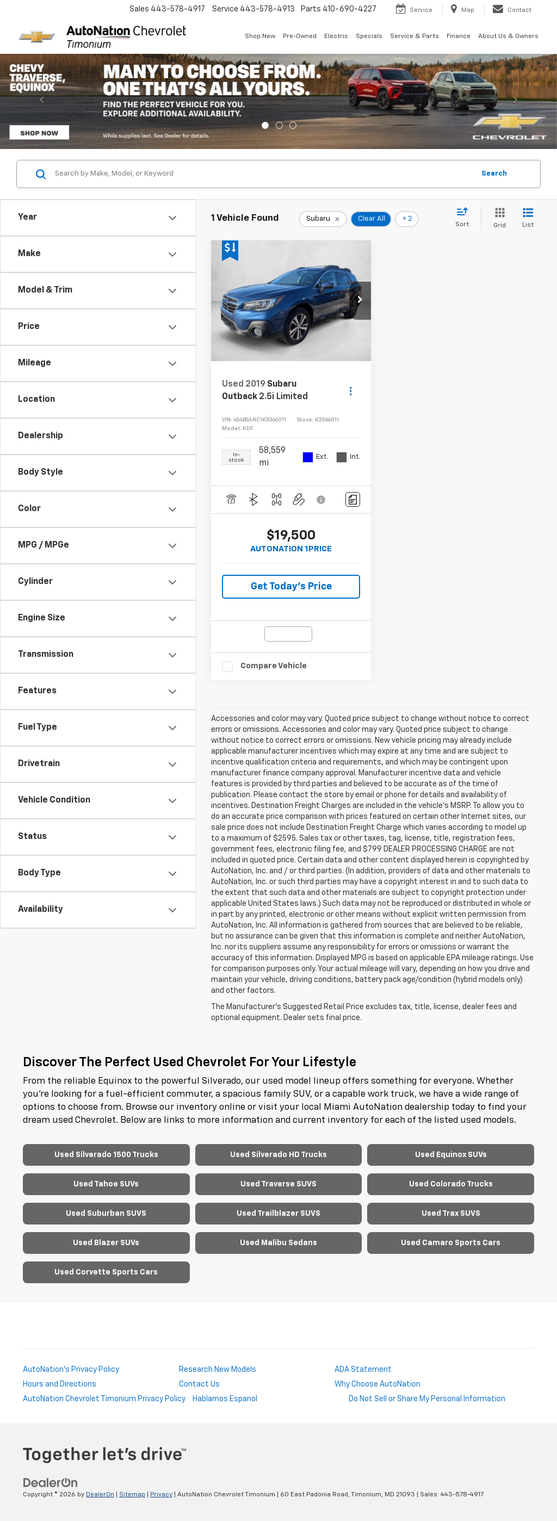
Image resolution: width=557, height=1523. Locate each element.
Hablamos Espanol (225, 1399)
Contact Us (199, 1384)
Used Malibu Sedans (278, 1243)
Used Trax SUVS (451, 1213)
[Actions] (350, 390)
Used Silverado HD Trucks (278, 1155)
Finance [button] (459, 36)
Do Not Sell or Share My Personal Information (427, 1399)
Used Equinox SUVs (451, 1155)
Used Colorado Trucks (451, 1184)
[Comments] (352, 499)
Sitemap (132, 1494)
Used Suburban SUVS (106, 1213)
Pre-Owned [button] (300, 36)
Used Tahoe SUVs (106, 1184)
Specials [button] (369, 36)
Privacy (161, 1494)
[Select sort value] (465, 218)
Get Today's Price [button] (291, 587)
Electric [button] (336, 36)
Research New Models (217, 1369)
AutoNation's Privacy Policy (71, 1369)
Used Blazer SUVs (106, 1243)
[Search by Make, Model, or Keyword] (263, 174)
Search (494, 173)
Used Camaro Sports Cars (450, 1243)
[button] (360, 301)
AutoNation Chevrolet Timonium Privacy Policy (104, 1399)
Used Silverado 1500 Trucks (106, 1155)
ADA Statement (363, 1369)
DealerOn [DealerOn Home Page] (100, 1494)
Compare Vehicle (273, 666)
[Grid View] (497, 219)
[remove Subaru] (323, 219)
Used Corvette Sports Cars (106, 1272)
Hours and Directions (59, 1384)
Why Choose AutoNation (377, 1384)
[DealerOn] (50, 1483)
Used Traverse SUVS (278, 1184)
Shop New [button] (260, 36)
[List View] (528, 219)
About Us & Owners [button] (508, 36)
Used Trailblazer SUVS (278, 1213)
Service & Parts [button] (414, 36)
